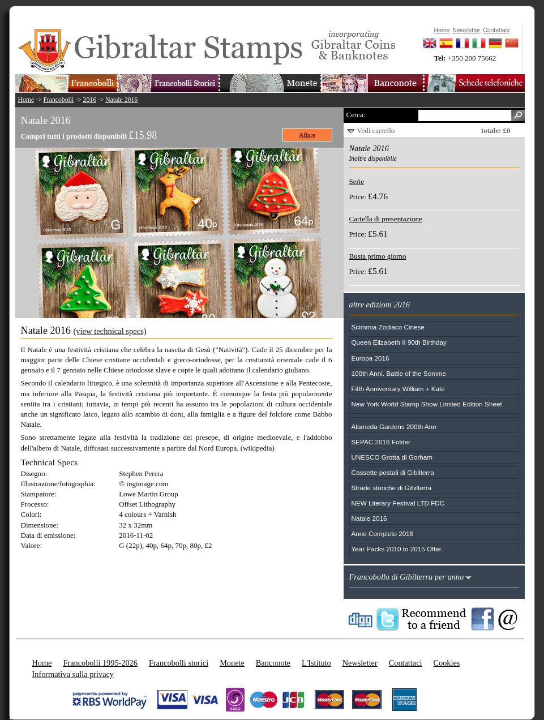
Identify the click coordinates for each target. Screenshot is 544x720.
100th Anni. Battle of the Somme (399, 373)
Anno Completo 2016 (383, 533)
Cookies (446, 662)
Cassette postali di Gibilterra (393, 472)
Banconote (273, 662)
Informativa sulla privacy (73, 674)
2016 (89, 100)
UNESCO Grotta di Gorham (392, 457)
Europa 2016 (370, 358)
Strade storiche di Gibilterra (392, 487)
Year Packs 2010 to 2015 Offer (397, 548)
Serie (357, 181)
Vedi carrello (376, 130)
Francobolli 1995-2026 (100, 662)
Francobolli (58, 100)
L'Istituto (316, 662)
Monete (232, 662)
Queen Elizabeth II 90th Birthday (399, 342)
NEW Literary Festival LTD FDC (398, 503)
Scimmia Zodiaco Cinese (388, 327)
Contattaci (405, 662)
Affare (307, 134)
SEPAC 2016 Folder (381, 441)
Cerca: (356, 114)
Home (26, 100)
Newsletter (360, 662)
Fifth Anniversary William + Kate (398, 388)
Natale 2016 (121, 100)
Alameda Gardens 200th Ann (394, 426)
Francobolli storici (178, 662)
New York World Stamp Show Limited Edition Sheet (427, 404)
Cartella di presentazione (385, 219)
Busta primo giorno (377, 256)
